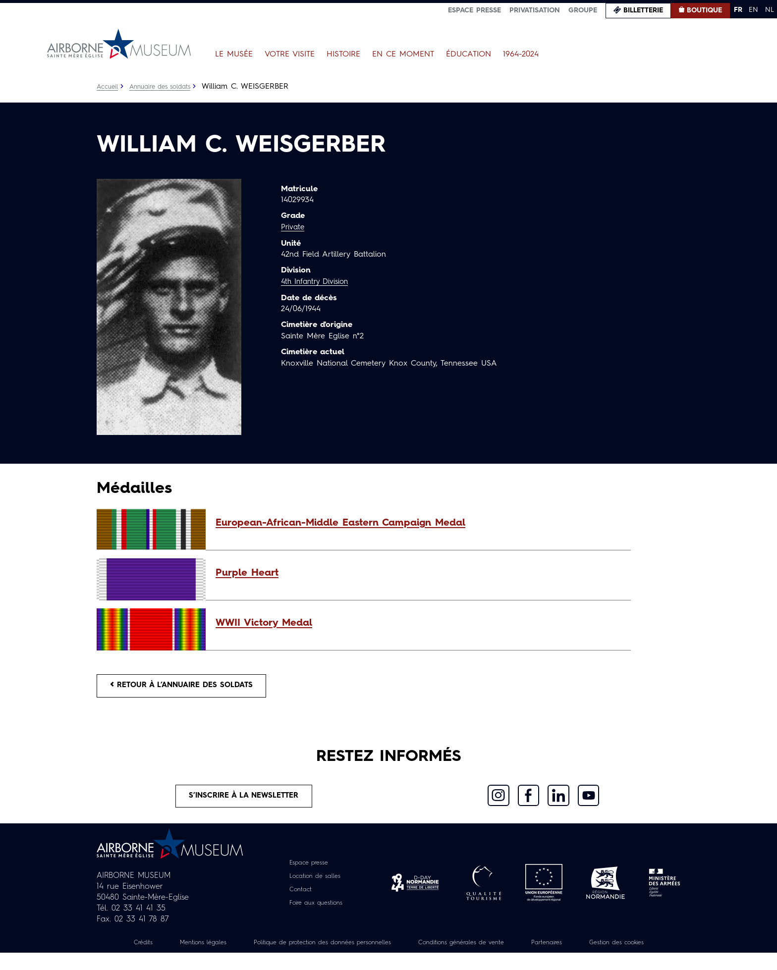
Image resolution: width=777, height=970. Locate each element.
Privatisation (534, 10)
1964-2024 (521, 54)
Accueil (108, 86)
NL (769, 9)
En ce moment (403, 54)
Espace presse (474, 10)
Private (293, 227)
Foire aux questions (316, 909)
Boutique (704, 10)
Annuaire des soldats (165, 86)
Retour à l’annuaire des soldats (188, 687)
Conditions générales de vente (515, 948)
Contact (297, 895)
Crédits (159, 948)
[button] (418, 523)
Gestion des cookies (388, 959)
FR (738, 9)
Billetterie (643, 10)
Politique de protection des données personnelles (359, 948)
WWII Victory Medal (264, 623)
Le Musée (234, 54)
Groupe (582, 10)
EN (753, 9)
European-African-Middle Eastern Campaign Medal (340, 523)
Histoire (343, 54)
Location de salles (314, 882)
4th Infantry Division (317, 281)
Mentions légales (225, 948)
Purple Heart (247, 573)
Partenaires (610, 948)
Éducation (468, 54)
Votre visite (290, 54)
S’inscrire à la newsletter (244, 801)
